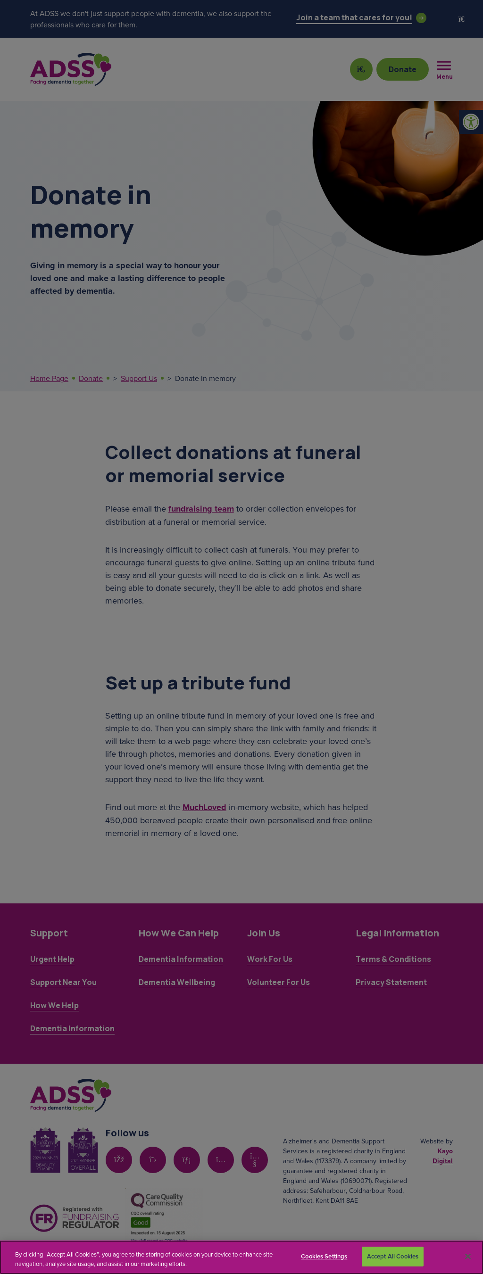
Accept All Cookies (392, 1256)
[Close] (468, 1256)
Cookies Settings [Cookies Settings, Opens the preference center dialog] (324, 1256)
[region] (241, 1257)
